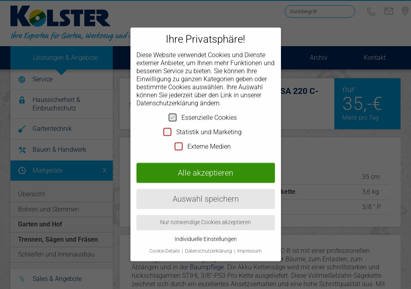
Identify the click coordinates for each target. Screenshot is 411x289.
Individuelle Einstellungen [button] (206, 228)
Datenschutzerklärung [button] (209, 241)
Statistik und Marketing (202, 121)
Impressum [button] (249, 241)
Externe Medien (203, 136)
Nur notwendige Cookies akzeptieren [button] (205, 212)
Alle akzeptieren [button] (205, 162)
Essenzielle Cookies (203, 107)
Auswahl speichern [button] (206, 188)
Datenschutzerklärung (167, 92)
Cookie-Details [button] (165, 241)
